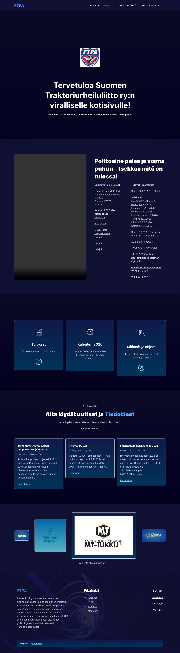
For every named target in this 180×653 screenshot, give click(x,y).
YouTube (157, 610)
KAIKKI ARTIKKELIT (90, 429)
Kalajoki (98, 249)
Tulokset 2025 (139, 277)
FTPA (19, 5)
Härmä (98, 243)
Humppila (99, 217)
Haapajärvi (100, 223)
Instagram (157, 604)
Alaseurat (93, 611)
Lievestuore (100, 229)
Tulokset (92, 598)
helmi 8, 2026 (75, 451)
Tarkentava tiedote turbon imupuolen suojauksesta (33, 448)
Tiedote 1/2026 (102, 201)
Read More (24, 484)
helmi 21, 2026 (24, 455)
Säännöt (92, 606)
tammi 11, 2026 (127, 451)
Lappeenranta (102, 233)
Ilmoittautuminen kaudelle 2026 (139, 446)
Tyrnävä (98, 237)
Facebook (157, 597)
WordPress (37, 644)
